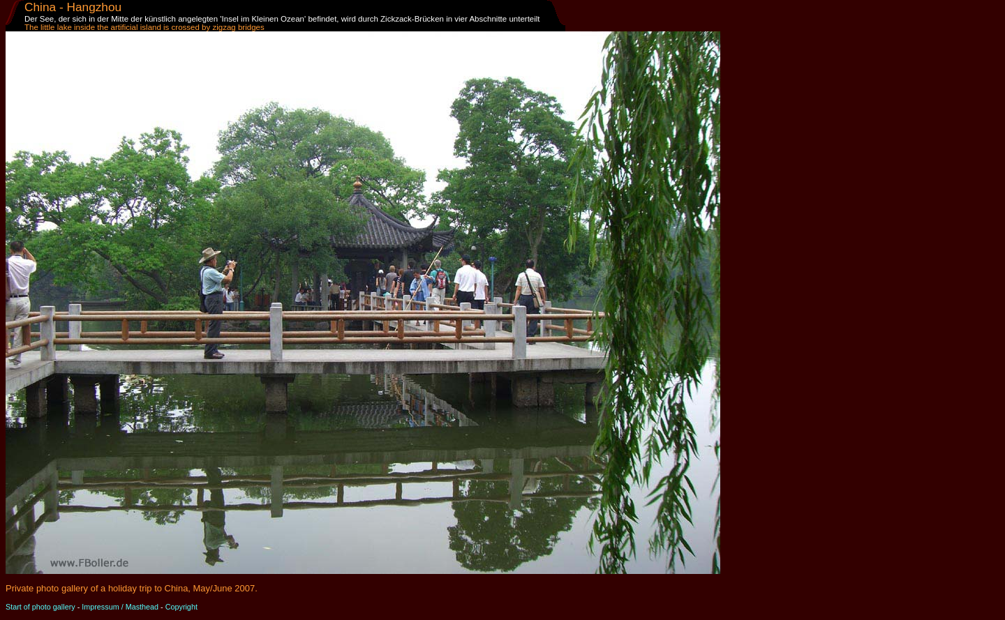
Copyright (181, 607)
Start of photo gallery (40, 607)
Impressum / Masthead (120, 607)
